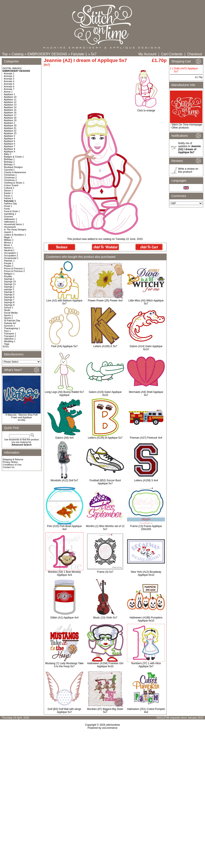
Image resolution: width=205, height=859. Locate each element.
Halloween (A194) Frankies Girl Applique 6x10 (105, 665)
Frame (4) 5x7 (105, 571)
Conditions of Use (12, 464)
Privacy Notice (10, 462)
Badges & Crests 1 (14, 156)
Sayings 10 (10, 281)
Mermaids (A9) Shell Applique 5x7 (146, 393)
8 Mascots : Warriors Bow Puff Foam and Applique (21, 416)
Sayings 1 (9, 279)
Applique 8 (9, 149)
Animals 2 (9, 76)
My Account (147, 54)
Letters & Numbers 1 (15, 234)
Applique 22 (10, 130)
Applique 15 (10, 110)
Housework (10, 227)
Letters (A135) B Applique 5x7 (105, 437)
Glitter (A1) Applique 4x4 (64, 617)
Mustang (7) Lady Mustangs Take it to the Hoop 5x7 (64, 665)
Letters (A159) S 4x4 (146, 480)
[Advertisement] (102, 766)
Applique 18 (10, 117)
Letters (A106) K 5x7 (105, 346)
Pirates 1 (8, 266)
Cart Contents (171, 54)
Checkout (194, 54)
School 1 (8, 307)
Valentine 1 (10, 338)
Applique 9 (9, 151)
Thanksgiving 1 (12, 328)
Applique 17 (10, 115)
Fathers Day (10, 203)
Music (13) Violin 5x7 (105, 617)
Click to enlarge (146, 109)
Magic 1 (8, 237)
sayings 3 (9, 289)
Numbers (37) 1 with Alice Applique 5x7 (146, 665)
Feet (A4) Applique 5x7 (64, 346)
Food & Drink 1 (12, 211)
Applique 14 (10, 107)
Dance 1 (8, 190)
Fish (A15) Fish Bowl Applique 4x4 (64, 528)
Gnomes (8, 216)
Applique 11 (10, 99)
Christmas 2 (10, 177)
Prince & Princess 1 (14, 268)
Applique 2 (9, 123)
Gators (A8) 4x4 (64, 437)
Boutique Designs (13, 167)
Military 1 (8, 240)
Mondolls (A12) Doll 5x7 (64, 480)
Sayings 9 (9, 305)
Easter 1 (8, 193)
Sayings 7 (9, 299)
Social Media (11, 312)
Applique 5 (9, 141)
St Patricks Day (12, 320)
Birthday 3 (9, 164)
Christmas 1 (10, 175)
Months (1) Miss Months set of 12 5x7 (105, 528)
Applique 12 (10, 102)
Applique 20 (10, 125)
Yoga (6, 344)
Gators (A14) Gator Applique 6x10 (146, 348)
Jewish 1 (8, 232)
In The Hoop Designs (15, 229)
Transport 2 (10, 336)
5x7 (94, 54)
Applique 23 (10, 133)
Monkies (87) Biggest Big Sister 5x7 (105, 711)
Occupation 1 (11, 253)
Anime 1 (8, 91)
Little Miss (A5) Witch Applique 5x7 (146, 302)
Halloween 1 (10, 219)
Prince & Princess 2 (14, 271)
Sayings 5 (9, 294)
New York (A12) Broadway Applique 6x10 (146, 573)
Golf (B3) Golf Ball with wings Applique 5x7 (64, 711)
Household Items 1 (14, 224)
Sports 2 (8, 318)
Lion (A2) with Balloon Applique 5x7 (64, 302)
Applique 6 (9, 143)
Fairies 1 (8, 198)
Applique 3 (9, 136)
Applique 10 (10, 97)
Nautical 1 (9, 250)
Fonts (7, 208)
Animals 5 (9, 84)
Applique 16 (10, 112)
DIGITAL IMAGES (12, 68)
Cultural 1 (9, 188)
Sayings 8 (9, 302)
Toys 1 (7, 331)
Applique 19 (10, 120)
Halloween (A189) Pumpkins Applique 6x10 (146, 619)
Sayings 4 (9, 292)
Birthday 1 (9, 159)
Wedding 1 (9, 341)
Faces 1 (8, 195)
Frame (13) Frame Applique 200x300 (146, 528)
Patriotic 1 (9, 260)
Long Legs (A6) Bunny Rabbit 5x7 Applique (64, 393)
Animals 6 (9, 86)
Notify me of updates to (189, 148)
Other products (180, 127)
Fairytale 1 (79, 54)
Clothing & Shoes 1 (14, 182)
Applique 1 (9, 94)
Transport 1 (10, 333)
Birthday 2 (9, 162)
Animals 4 (9, 81)
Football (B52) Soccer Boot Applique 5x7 (105, 482)
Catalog (17, 54)
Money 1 (8, 242)
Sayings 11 (10, 284)
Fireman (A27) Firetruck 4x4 (146, 437)
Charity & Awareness (15, 172)
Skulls (7, 310)
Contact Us (8, 467)
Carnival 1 (9, 169)
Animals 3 (9, 78)
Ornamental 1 (11, 258)
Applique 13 (10, 104)
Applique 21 (10, 128)
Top (5, 54)
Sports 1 (8, 315)
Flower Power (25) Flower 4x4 (105, 300)
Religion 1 (9, 273)
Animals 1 (9, 73)
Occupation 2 (11, 255)
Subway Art (10, 323)
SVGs (6, 346)
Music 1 (8, 245)
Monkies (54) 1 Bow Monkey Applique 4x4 (64, 573)
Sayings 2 (9, 286)
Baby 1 (7, 154)
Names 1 (8, 247)
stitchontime (113, 724)
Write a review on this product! (188, 170)
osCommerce (109, 727)
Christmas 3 (10, 180)
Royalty (8, 276)
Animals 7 (9, 89)
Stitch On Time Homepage (186, 124)
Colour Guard (11, 185)
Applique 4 (9, 138)
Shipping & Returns (13, 459)
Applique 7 (9, 146)
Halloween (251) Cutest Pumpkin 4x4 (146, 711)
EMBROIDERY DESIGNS (47, 54)
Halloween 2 (10, 221)
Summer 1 (9, 325)
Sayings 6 (9, 297)
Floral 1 (8, 206)
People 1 (8, 263)
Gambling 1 (10, 214)
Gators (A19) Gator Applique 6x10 (105, 393)
